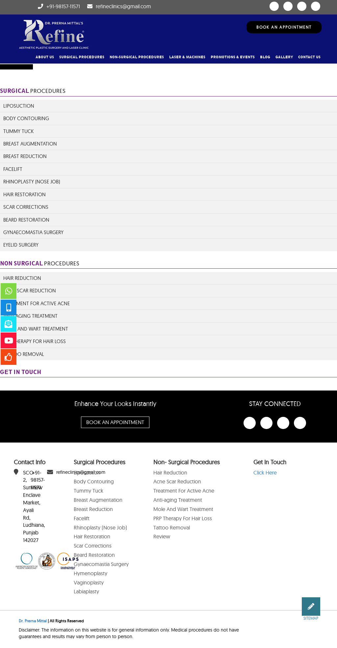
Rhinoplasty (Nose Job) (31, 181)
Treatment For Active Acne (183, 490)
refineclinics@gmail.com (123, 6)
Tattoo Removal (23, 354)
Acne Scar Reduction (29, 290)
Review (161, 536)
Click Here (265, 472)
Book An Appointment (284, 27)
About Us (45, 57)
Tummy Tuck (18, 131)
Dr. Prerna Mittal (33, 620)
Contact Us (309, 57)
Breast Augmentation (30, 144)
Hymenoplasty (90, 573)
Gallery (284, 57)
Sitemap (310, 618)
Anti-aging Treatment (177, 500)
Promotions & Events (233, 57)
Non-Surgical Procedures (137, 57)
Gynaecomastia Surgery (33, 232)
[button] (311, 606)
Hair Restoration (24, 194)
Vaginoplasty (89, 582)
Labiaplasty (86, 591)
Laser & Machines (187, 57)
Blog (265, 57)
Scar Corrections (25, 207)
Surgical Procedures (81, 57)
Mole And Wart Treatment (35, 329)
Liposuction (18, 106)
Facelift (12, 169)
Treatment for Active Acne (36, 303)
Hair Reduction (22, 278)
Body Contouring (26, 118)
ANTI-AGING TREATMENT (30, 316)
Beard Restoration (26, 220)
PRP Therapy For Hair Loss (34, 341)
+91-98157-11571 (63, 6)
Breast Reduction (25, 156)
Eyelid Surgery (21, 245)
